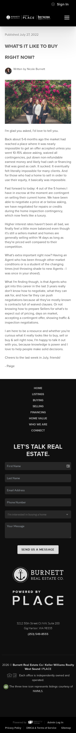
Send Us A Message (38, 550)
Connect (38, 431)
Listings (38, 395)
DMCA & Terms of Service (41, 728)
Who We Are (38, 425)
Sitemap (66, 728)
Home (38, 389)
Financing (38, 413)
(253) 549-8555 (38, 635)
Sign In (60, 4)
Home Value (38, 419)
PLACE (46, 670)
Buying (38, 401)
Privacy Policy (13, 728)
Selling (38, 407)
